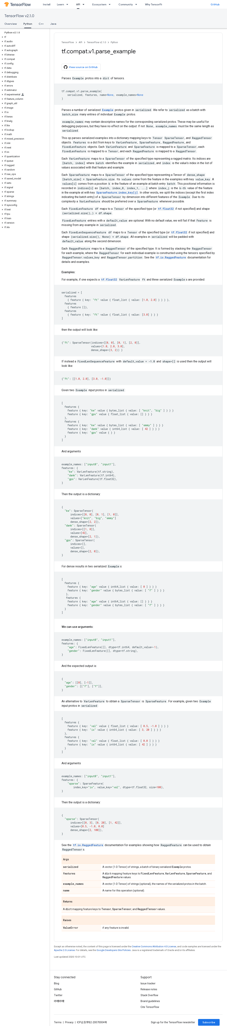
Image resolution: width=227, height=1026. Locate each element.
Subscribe (208, 1022)
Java (53, 23)
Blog (56, 983)
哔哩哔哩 (59, 1001)
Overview (10, 23)
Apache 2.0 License (64, 950)
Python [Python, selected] (27, 23)
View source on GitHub (81, 67)
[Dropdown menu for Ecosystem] (110, 4)
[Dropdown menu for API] (84, 4)
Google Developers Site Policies (114, 950)
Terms (58, 1022)
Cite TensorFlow (150, 1007)
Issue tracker (148, 983)
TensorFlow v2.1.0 (19, 16)
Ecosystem (99, 4)
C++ (41, 23)
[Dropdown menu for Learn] (68, 4)
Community (125, 4)
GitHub (215, 4)
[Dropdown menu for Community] (137, 4)
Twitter (58, 995)
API (80, 42)
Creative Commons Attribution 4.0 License (154, 946)
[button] (24, 37)
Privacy (69, 1022)
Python (114, 42)
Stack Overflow (149, 995)
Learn (60, 4)
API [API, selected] (78, 4)
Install (46, 4)
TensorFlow (68, 42)
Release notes (149, 989)
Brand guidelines (150, 1001)
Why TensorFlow (155, 4)
